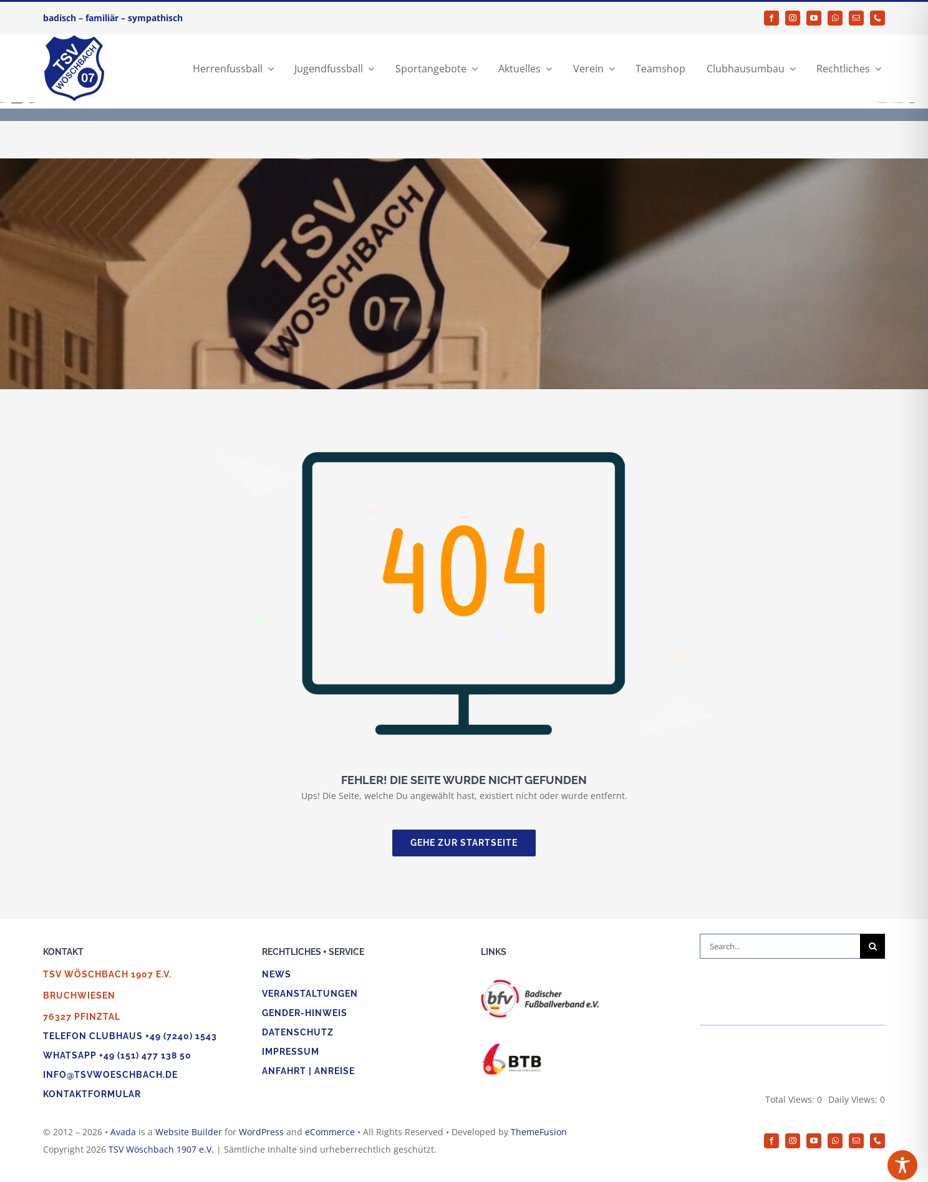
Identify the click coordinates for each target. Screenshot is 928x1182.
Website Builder (188, 1132)
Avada (123, 1132)
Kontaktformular (92, 1094)
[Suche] (872, 946)
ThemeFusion (539, 1132)
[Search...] (780, 946)
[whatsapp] (835, 18)
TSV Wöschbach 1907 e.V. (161, 1149)
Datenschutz (298, 1032)
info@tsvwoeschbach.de (110, 1075)
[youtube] (813, 18)
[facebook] (771, 18)
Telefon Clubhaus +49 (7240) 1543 (130, 1036)
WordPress (261, 1132)
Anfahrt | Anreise (308, 1071)
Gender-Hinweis (304, 1013)
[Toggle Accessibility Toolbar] (902, 1165)
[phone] (877, 18)
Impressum (290, 1052)
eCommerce (330, 1132)
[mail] (856, 18)
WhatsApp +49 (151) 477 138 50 (117, 1055)
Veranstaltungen (310, 994)
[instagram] (792, 18)
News (276, 974)
